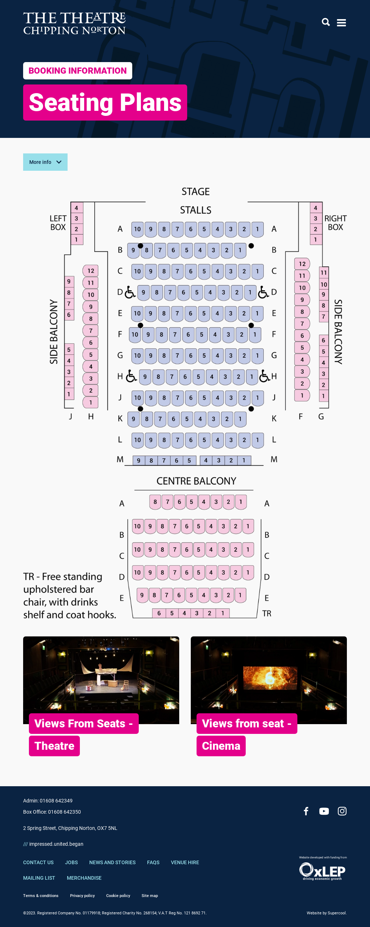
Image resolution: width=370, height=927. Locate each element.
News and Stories (112, 862)
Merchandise (84, 878)
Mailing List (39, 878)
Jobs (71, 862)
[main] (185, 404)
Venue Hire (185, 862)
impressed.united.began (53, 844)
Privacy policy (82, 895)
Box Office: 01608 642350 (52, 812)
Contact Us (38, 862)
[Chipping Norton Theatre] (74, 23)
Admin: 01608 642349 (48, 801)
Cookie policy (118, 895)
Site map (150, 895)
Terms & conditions (41, 895)
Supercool (337, 913)
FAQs (153, 862)
